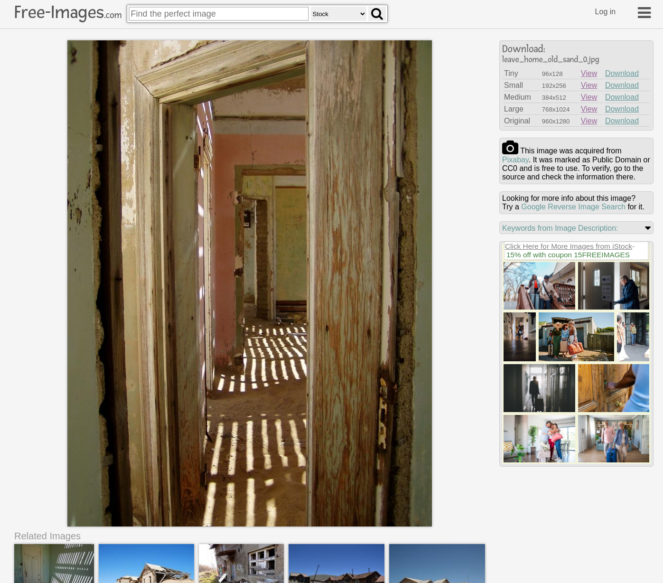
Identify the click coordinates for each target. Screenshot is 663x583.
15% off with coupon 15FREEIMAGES (568, 255)
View (589, 73)
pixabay (515, 160)
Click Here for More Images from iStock (568, 246)
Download (622, 73)
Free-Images (67, 12)
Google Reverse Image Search (573, 207)
